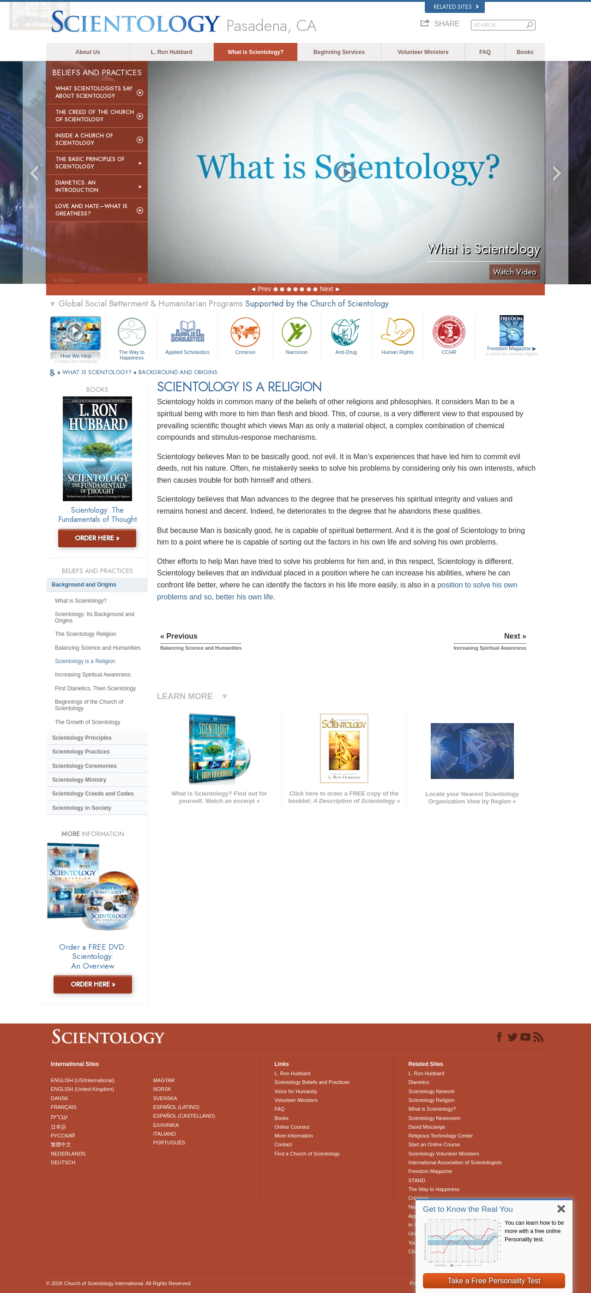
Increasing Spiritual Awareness (93, 674)
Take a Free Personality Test (494, 1281)
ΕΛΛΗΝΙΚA (166, 1125)
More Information (293, 1135)
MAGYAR (164, 1080)
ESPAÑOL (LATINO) (176, 1107)
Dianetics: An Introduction (76, 186)
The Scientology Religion (85, 634)
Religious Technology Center (440, 1135)
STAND (416, 1180)
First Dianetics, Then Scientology (95, 688)
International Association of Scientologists (454, 1162)
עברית (59, 1116)
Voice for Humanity (295, 1091)
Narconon (297, 335)
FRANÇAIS (64, 1107)
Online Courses (291, 1127)
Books (525, 52)
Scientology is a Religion (85, 661)
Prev (264, 289)
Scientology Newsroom (434, 1118)
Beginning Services (339, 52)
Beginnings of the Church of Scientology (89, 705)
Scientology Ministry (79, 780)
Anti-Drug (346, 335)
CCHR (449, 335)
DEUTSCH (63, 1162)
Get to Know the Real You (468, 1209)
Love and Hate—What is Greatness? (91, 210)
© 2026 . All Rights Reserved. (119, 1283)
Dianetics (418, 1082)
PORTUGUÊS (169, 1142)
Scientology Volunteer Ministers (443, 1153)
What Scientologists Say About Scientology (94, 92)
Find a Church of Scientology (306, 1153)
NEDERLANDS (68, 1153)
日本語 (58, 1127)
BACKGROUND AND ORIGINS (178, 372)
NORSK (162, 1089)
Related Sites (456, 7)
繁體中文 (61, 1144)
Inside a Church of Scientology (84, 139)
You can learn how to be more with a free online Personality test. (534, 1231)
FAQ (485, 52)
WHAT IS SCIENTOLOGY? (97, 372)
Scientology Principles (82, 738)
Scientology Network (431, 1091)
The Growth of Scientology (87, 722)
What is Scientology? (255, 52)
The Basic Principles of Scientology (90, 163)
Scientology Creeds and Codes (93, 793)
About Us (88, 52)
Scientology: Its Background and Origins (94, 617)
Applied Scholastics (187, 335)
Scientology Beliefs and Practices (312, 1082)
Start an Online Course (434, 1144)
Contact (283, 1144)
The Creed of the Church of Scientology (94, 116)
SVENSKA (165, 1098)
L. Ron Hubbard (172, 52)
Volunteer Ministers (423, 52)
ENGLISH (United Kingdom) (82, 1089)
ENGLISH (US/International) (83, 1080)
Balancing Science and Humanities (97, 648)
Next (326, 289)
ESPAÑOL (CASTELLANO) (184, 1116)
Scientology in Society (81, 808)
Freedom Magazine (512, 351)
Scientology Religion (431, 1100)
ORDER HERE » (97, 538)
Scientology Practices (81, 751)
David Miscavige (426, 1127)
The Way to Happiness (132, 337)
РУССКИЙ (63, 1135)
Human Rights (397, 335)
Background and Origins (84, 584)
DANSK (59, 1098)
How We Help (75, 356)
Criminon (245, 335)
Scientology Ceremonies (84, 766)
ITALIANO (164, 1134)
